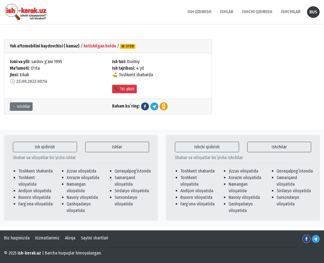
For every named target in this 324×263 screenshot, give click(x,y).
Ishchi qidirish (257, 11)
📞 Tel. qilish (124, 89)
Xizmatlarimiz (47, 238)
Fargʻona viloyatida (35, 204)
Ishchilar (279, 146)
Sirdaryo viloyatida (132, 190)
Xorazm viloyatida (83, 177)
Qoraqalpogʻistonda (133, 171)
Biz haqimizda (17, 238)
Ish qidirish (45, 146)
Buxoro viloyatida (34, 197)
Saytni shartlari (94, 238)
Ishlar (117, 146)
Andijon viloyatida (34, 190)
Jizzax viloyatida (81, 171)
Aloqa (70, 238)
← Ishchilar (21, 106)
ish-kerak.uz (29, 253)
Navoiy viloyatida (82, 197)
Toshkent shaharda (35, 171)
